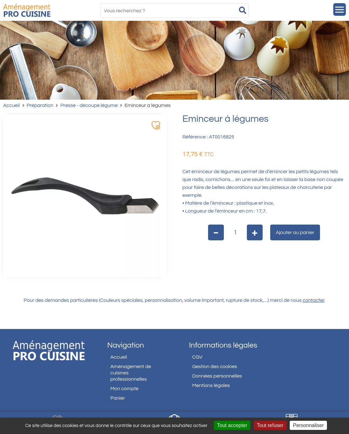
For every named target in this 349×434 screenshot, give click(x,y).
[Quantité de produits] (235, 232)
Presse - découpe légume (89, 105)
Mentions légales (211, 385)
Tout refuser (270, 425)
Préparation (40, 105)
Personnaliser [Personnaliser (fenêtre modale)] (308, 425)
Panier (117, 398)
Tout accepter (232, 425)
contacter (313, 300)
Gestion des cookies (214, 366)
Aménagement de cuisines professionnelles (130, 373)
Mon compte (124, 388)
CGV (197, 357)
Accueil (11, 105)
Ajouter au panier (295, 232)
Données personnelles (217, 375)
